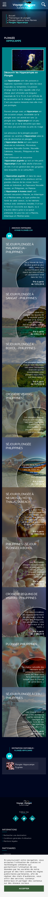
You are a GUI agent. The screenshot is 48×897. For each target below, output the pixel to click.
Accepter (24, 889)
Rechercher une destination (15, 835)
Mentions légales (11, 841)
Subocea (7, 854)
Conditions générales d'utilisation (17, 838)
